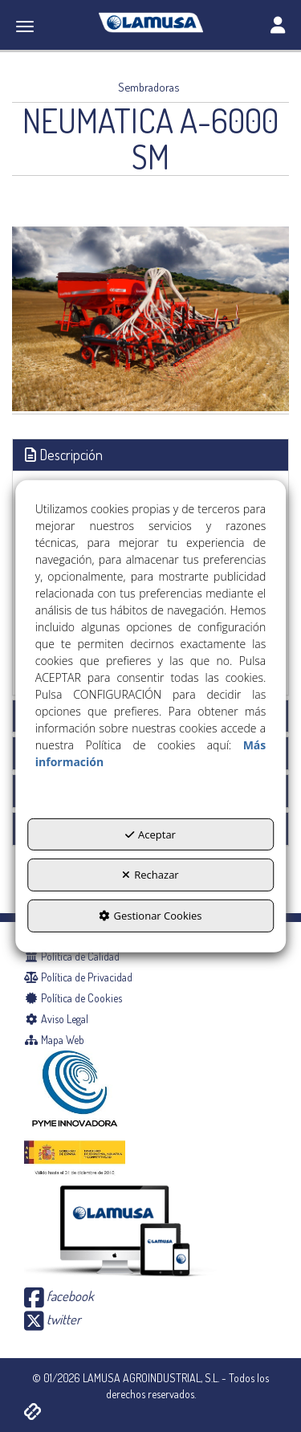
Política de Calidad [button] (72, 956)
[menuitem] (150, 956)
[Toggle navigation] (277, 26)
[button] (150, 22)
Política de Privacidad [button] (78, 977)
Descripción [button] (64, 454)
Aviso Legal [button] (56, 1019)
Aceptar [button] (150, 834)
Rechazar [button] (150, 874)
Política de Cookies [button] (73, 998)
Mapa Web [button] (54, 1039)
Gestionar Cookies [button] (150, 915)
